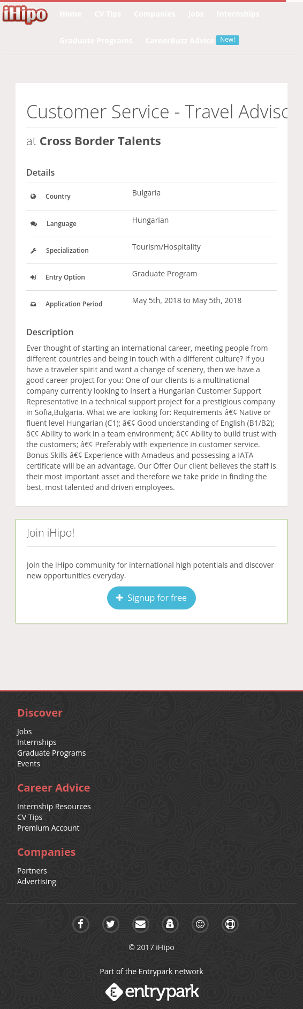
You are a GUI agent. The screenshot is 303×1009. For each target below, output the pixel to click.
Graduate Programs (51, 753)
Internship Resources (54, 806)
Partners (32, 870)
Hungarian (150, 220)
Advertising (36, 881)
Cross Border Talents (100, 140)
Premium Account (48, 828)
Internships (37, 742)
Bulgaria (146, 192)
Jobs (24, 731)
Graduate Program (165, 273)
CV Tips (29, 817)
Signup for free (151, 598)
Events (28, 763)
